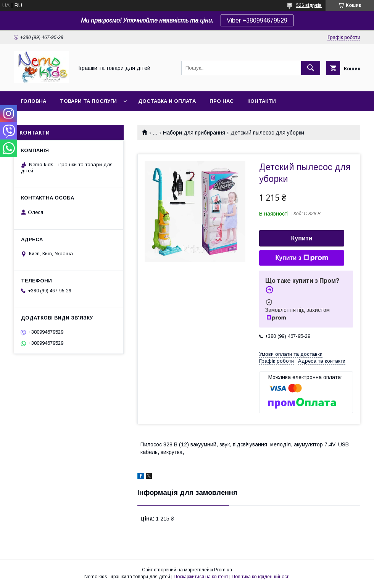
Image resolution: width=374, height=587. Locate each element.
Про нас (222, 101)
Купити (302, 238)
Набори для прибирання (194, 133)
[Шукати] (310, 68)
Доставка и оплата (167, 101)
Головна (33, 101)
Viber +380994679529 (257, 20)
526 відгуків (309, 5)
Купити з (301, 258)
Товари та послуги (88, 101)
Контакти (261, 101)
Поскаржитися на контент (201, 576)
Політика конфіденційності (261, 576)
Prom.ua (223, 569)
